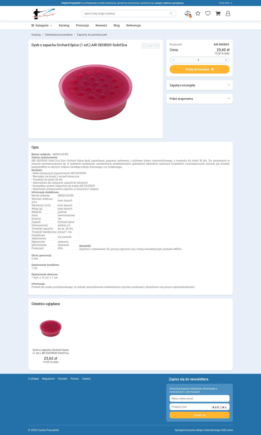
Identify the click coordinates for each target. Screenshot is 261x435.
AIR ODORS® (222, 44)
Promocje (82, 25)
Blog (117, 25)
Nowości (101, 25)
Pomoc (75, 378)
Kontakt (62, 378)
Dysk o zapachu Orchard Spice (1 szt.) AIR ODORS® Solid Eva (51, 351)
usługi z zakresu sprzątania (169, 3)
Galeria (86, 378)
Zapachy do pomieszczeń (92, 34)
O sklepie (33, 378)
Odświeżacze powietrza (59, 34)
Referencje (133, 25)
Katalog (64, 25)
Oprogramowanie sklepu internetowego (198, 430)
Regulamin (48, 378)
